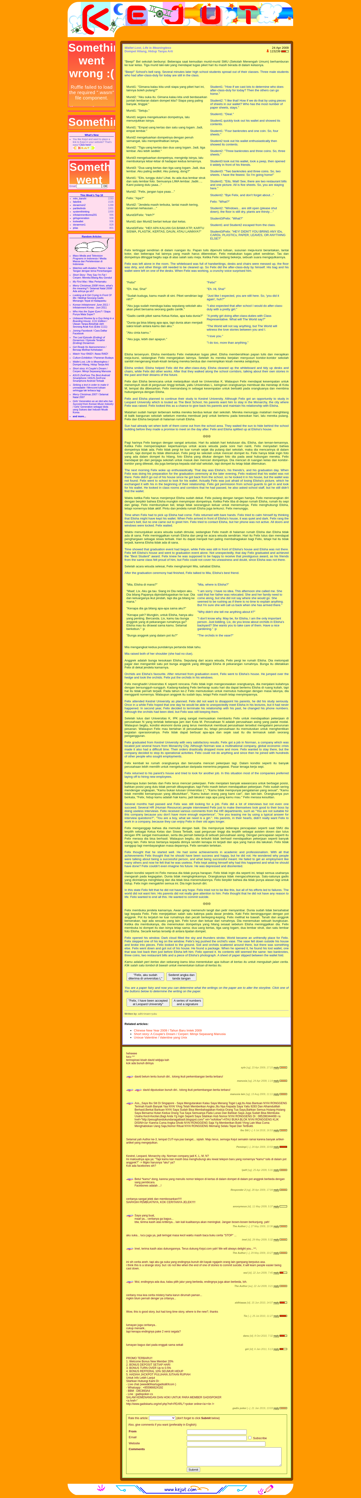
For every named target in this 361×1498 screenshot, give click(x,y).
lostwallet (78, 221)
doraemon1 (79, 224)
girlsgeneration (81, 218)
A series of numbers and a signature (187, 1002)
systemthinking (81, 211)
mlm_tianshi (79, 198)
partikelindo (79, 208)
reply (276, 1067)
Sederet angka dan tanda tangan (181, 976)
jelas (75, 227)
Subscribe (257, 1438)
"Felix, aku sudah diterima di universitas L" (145, 976)
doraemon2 (79, 205)
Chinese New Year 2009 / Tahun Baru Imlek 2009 (168, 1030)
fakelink (77, 201)
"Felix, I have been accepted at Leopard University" (148, 1002)
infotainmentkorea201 (85, 214)
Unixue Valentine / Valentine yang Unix (160, 1037)
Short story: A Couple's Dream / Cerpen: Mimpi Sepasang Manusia (180, 1034)
